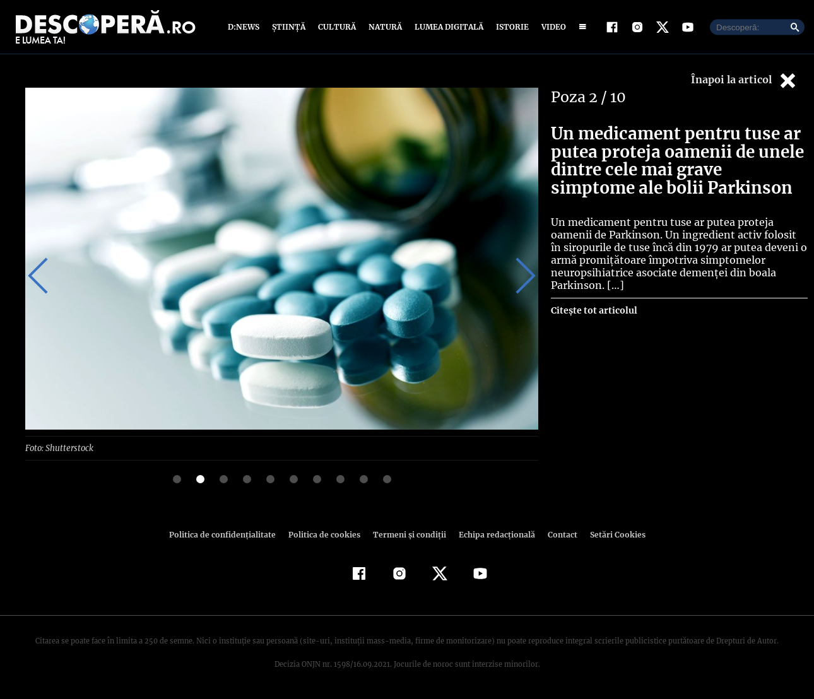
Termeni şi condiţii (407, 534)
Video (551, 27)
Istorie (509, 27)
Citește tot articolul (593, 310)
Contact (557, 534)
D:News (245, 27)
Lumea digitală (447, 27)
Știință (289, 27)
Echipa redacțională (493, 534)
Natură (384, 27)
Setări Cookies (610, 534)
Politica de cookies (326, 534)
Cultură (336, 27)
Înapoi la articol (744, 80)
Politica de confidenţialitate (228, 534)
